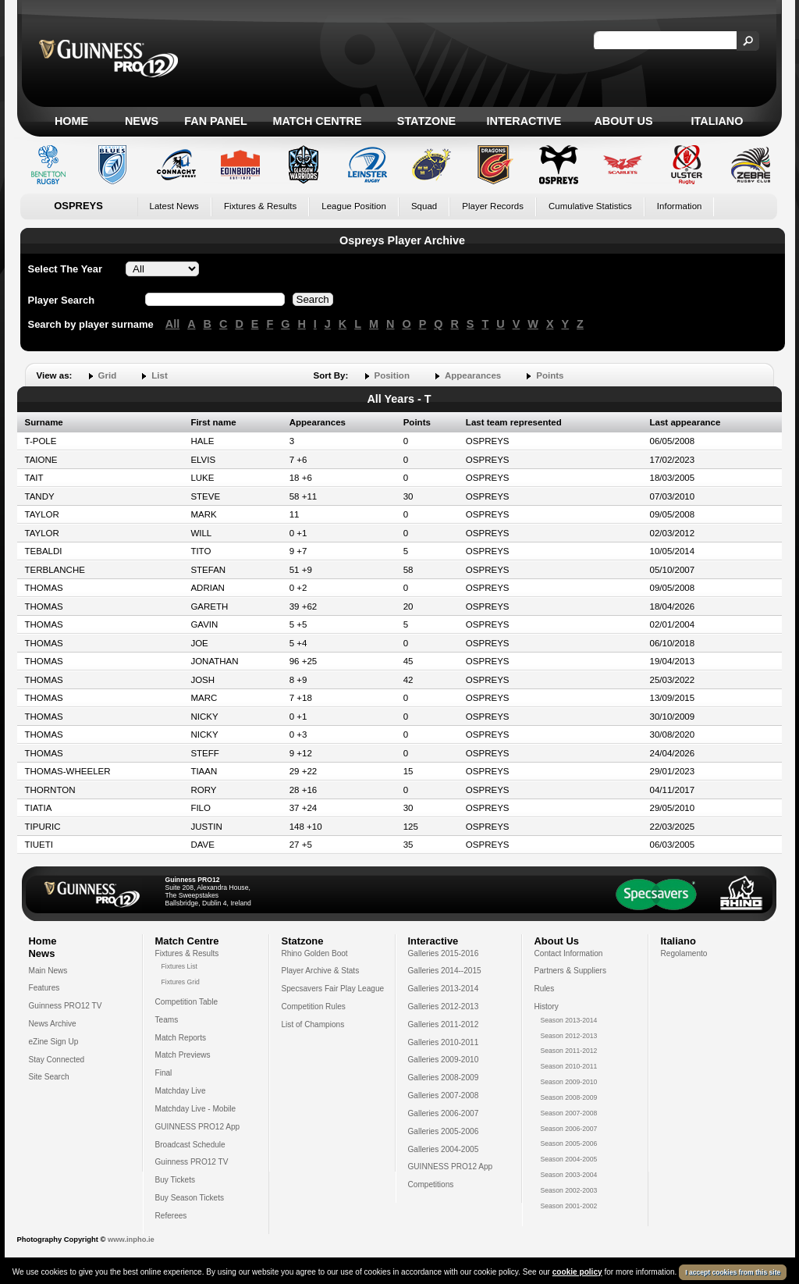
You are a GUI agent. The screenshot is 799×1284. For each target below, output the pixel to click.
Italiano (717, 121)
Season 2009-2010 (569, 1082)
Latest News (174, 206)
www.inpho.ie (131, 1239)
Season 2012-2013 (569, 1036)
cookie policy (577, 1274)
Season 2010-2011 (569, 1066)
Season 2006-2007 (569, 1129)
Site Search (49, 1076)
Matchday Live (180, 1091)
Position (392, 375)
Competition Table (186, 1002)
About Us (623, 121)
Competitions (431, 1184)
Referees (171, 1215)
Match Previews (183, 1055)
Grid (107, 375)
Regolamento (684, 953)
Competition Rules (314, 1006)
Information (679, 206)
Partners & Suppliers (570, 970)
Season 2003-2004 (569, 1175)
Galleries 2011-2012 (443, 1024)
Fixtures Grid (181, 982)
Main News (48, 970)
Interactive (524, 121)
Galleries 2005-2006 (443, 1131)
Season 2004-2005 (569, 1159)
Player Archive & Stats (321, 970)
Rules (544, 988)
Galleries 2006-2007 (443, 1113)
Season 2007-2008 (569, 1113)
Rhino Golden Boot (315, 953)
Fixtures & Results (260, 206)
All (172, 324)
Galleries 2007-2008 (443, 1095)
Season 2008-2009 (569, 1097)
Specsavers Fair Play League (333, 988)
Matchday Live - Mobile (195, 1108)
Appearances (473, 375)
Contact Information (568, 953)
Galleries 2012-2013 (443, 1006)
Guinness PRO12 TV (65, 1005)
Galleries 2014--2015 (444, 970)
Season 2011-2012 (569, 1051)
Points (549, 375)
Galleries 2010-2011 (443, 1042)
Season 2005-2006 (569, 1143)
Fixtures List (180, 966)
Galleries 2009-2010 (443, 1059)
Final (163, 1073)
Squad (424, 206)
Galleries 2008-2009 (443, 1077)
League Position (353, 206)
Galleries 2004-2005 (443, 1149)
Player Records (493, 206)
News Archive (52, 1023)
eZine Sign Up (54, 1041)
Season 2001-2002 (569, 1206)
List (159, 375)
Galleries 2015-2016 (443, 953)
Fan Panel (215, 121)
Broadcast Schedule (190, 1144)
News (141, 121)
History (546, 1006)
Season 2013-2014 (569, 1020)
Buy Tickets (175, 1180)
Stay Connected (57, 1059)
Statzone (426, 121)
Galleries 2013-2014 (443, 988)
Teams (167, 1019)
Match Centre (316, 121)
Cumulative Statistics (590, 206)
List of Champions (313, 1024)
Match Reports (181, 1037)
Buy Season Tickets (190, 1197)
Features (44, 987)
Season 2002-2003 (569, 1190)
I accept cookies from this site (732, 1275)
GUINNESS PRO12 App (197, 1126)
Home (71, 121)
